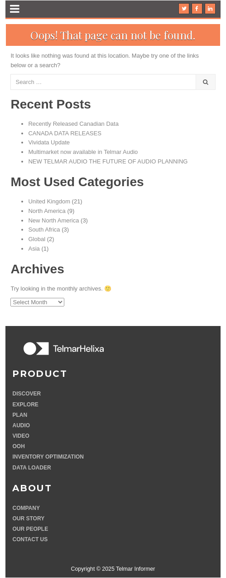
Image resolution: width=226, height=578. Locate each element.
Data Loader (31, 467)
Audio (21, 425)
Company (25, 508)
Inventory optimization (48, 457)
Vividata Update (49, 142)
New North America (53, 220)
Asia (33, 248)
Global (36, 239)
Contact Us (30, 539)
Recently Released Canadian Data (73, 123)
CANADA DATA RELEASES (64, 133)
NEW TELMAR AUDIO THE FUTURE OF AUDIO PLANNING (108, 161)
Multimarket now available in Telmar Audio (83, 151)
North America (46, 210)
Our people (30, 529)
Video (20, 436)
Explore (25, 404)
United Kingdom (49, 201)
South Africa (44, 229)
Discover (26, 393)
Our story (28, 518)
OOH (18, 446)
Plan (19, 415)
